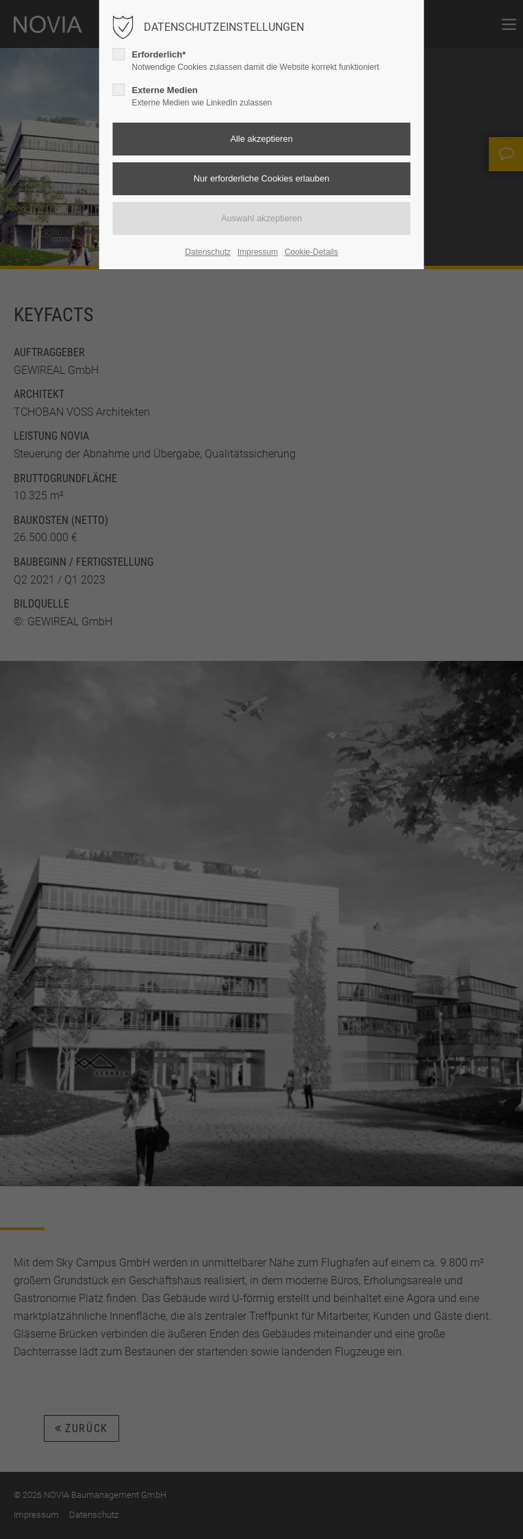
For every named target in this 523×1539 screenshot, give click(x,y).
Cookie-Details (311, 252)
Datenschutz (208, 252)
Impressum (258, 252)
